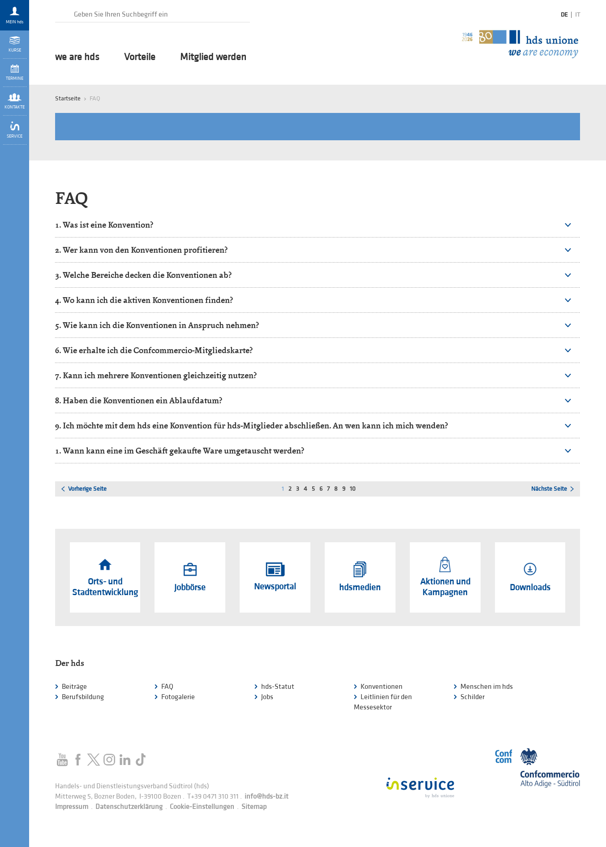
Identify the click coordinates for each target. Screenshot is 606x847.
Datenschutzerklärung (129, 807)
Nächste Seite (549, 489)
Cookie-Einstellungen (202, 807)
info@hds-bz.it (266, 796)
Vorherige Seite (87, 489)
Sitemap (253, 807)
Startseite (68, 98)
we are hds (77, 57)
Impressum (71, 807)
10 (353, 489)
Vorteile (139, 57)
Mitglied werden (213, 57)
